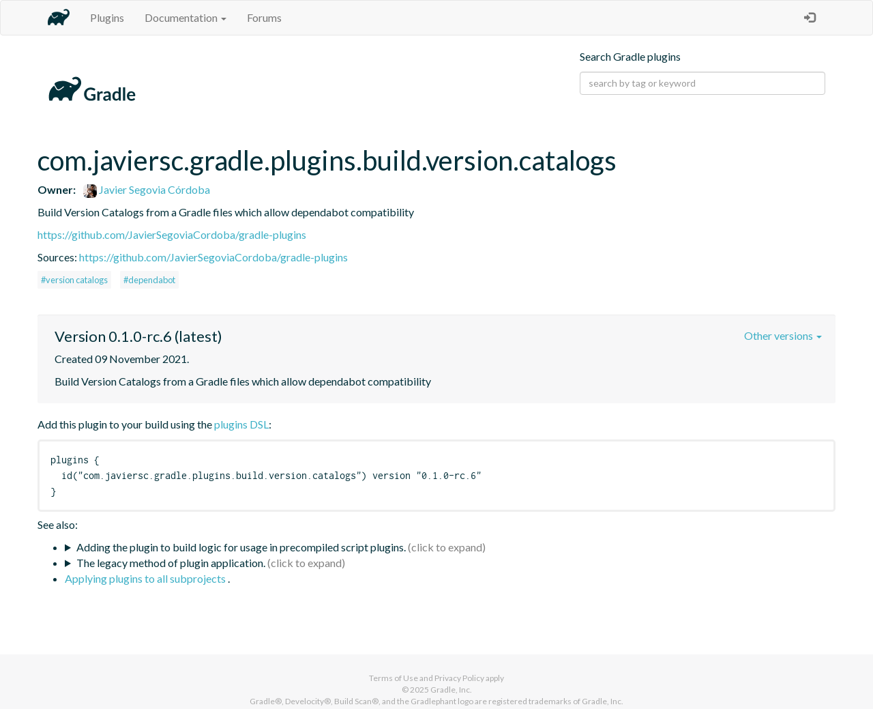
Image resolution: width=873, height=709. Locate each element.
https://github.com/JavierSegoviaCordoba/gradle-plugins (172, 234)
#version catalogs (74, 279)
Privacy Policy (459, 678)
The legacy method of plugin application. (170, 562)
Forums (264, 17)
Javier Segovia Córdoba (146, 189)
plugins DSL (241, 424)
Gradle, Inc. (451, 689)
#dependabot (149, 279)
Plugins (107, 17)
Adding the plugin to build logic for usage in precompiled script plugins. (241, 546)
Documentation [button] (185, 17)
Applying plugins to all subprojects (146, 578)
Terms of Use (393, 678)
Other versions (783, 335)
